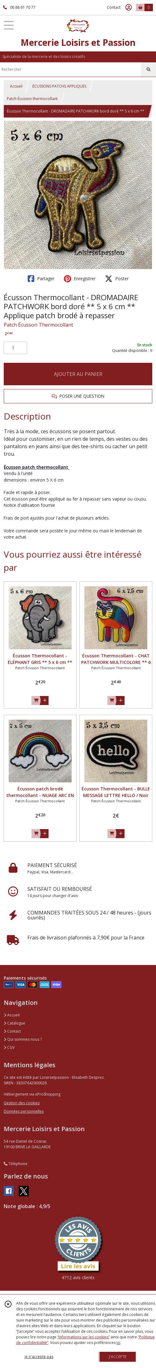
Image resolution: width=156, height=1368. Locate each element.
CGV (9, 1047)
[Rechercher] (148, 69)
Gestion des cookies (22, 1103)
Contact (114, 7)
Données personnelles (24, 1111)
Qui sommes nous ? (23, 1039)
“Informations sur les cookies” (83, 1337)
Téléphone (15, 1163)
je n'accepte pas (39, 1356)
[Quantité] (15, 348)
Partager (41, 278)
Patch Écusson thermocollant (32, 98)
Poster (117, 278)
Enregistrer (80, 278)
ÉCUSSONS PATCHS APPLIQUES (59, 86)
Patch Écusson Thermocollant (38, 324)
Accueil (16, 86)
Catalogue (14, 1023)
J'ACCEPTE (117, 1356)
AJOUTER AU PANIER (78, 374)
